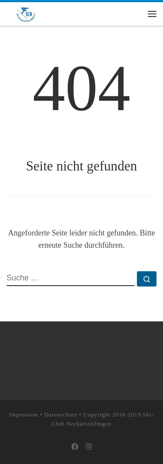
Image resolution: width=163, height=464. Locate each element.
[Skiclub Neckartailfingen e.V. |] (26, 12)
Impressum (23, 414)
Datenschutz (60, 414)
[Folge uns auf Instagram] (89, 447)
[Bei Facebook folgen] (74, 447)
